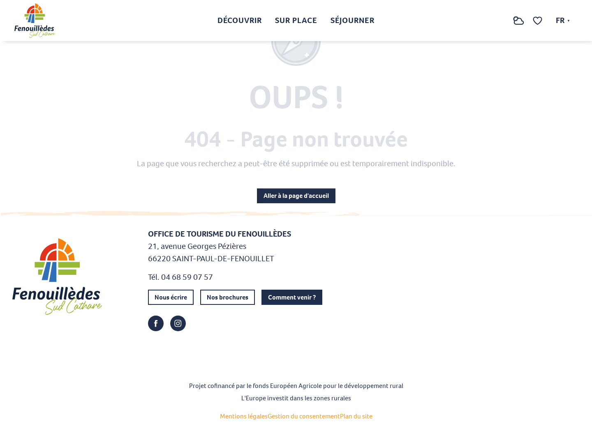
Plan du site (356, 416)
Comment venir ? (292, 297)
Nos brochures (227, 297)
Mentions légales (244, 416)
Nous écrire (171, 297)
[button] (502, 20)
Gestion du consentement (304, 416)
